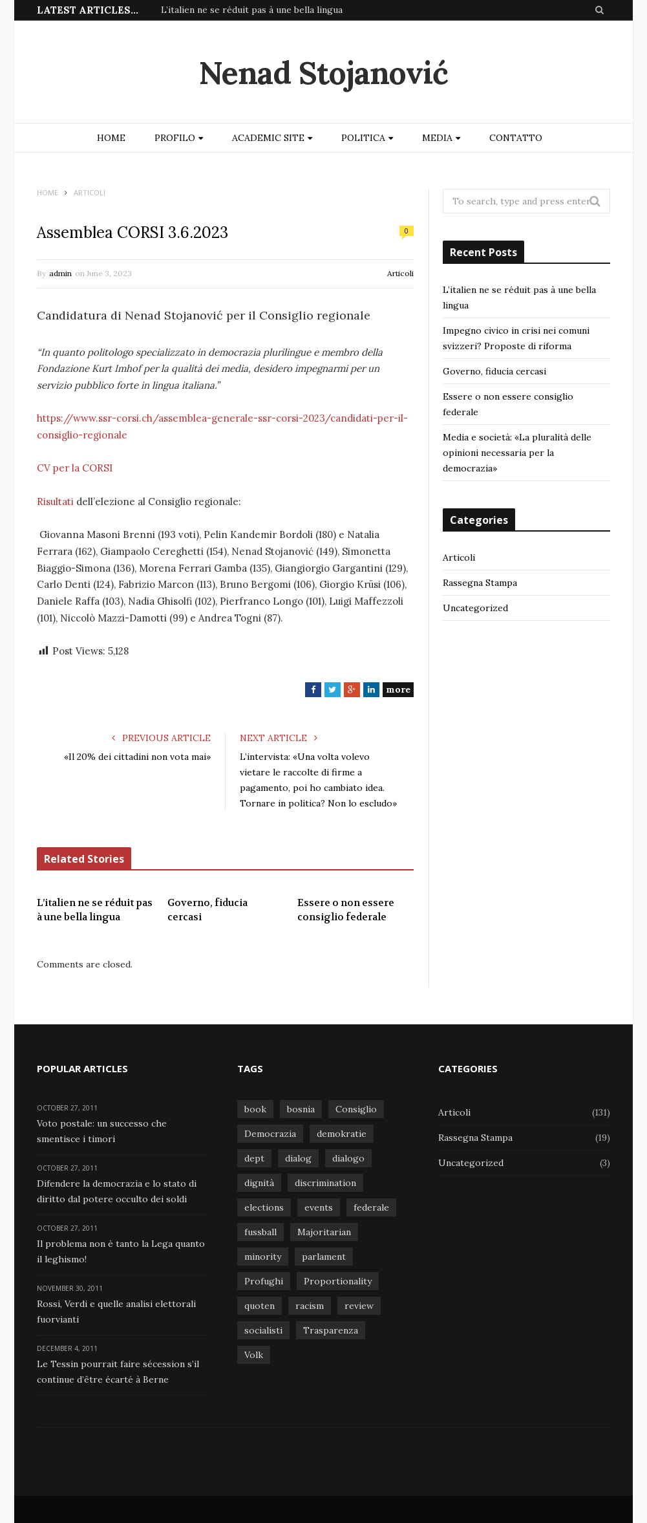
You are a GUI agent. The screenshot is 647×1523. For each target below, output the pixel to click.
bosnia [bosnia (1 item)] (301, 1109)
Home (111, 138)
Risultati (55, 501)
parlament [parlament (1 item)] (324, 1256)
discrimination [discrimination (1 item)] (325, 1183)
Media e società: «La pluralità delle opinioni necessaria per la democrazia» (517, 452)
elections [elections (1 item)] (264, 1207)
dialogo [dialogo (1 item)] (348, 1158)
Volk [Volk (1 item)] (253, 1355)
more (398, 689)
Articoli (400, 273)
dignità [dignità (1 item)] (259, 1183)
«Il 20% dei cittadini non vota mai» (137, 756)
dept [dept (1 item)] (254, 1158)
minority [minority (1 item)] (262, 1256)
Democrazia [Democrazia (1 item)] (270, 1134)
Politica (363, 138)
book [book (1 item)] (255, 1109)
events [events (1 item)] (318, 1207)
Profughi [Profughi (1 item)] (263, 1281)
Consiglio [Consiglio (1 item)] (356, 1109)
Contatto (515, 138)
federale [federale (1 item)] (371, 1207)
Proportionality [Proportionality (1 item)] (338, 1281)
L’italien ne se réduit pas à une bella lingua (252, 10)
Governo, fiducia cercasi (207, 910)
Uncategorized (475, 608)
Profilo (174, 138)
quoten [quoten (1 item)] (259, 1306)
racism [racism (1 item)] (309, 1306)
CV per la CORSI (74, 468)
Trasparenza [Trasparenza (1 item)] (330, 1330)
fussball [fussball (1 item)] (260, 1232)
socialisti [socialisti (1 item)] (263, 1330)
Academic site (268, 138)
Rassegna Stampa (480, 583)
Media (437, 138)
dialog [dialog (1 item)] (298, 1158)
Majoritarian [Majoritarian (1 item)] (324, 1232)
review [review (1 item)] (359, 1306)
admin (60, 273)
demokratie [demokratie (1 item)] (341, 1134)
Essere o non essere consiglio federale (345, 910)
